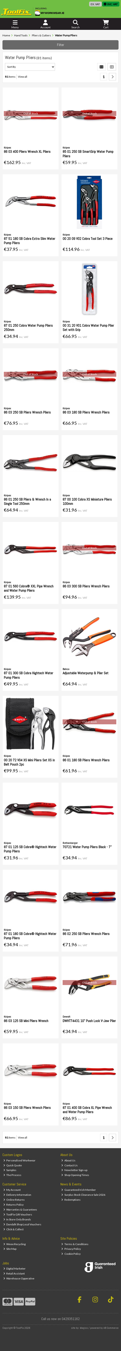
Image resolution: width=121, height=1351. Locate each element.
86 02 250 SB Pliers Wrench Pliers (86, 933)
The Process (12, 1175)
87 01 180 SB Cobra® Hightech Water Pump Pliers (30, 935)
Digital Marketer (14, 1268)
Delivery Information (17, 1194)
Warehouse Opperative (19, 1278)
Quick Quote (12, 1165)
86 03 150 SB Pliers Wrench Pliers (27, 1107)
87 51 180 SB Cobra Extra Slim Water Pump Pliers (29, 240)
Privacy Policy (71, 1248)
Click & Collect (13, 1229)
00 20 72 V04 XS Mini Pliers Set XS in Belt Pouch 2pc (29, 762)
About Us (68, 1160)
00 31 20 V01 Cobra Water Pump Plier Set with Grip (88, 327)
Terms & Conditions (74, 1244)
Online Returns (14, 1199)
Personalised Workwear (19, 1160)
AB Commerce (111, 1328)
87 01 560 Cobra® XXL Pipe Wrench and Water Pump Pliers (28, 588)
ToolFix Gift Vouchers (17, 1214)
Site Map (10, 1248)
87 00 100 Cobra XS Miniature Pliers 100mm (87, 501)
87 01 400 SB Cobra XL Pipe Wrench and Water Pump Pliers (87, 1109)
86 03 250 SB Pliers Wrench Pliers (27, 412)
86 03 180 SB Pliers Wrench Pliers (86, 412)
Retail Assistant (14, 1273)
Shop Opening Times (75, 1175)
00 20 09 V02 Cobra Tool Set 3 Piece (87, 238)
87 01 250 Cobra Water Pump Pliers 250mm (28, 327)
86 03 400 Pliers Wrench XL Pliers (27, 151)
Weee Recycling (14, 1244)
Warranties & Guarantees (20, 1209)
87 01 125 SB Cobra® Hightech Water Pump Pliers (30, 849)
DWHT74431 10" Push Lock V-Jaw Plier (89, 1020)
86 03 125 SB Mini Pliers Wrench (26, 1020)
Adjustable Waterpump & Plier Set (85, 673)
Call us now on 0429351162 (60, 1318)
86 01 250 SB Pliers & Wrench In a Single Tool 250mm (27, 501)
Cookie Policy (71, 1253)
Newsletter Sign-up (74, 1170)
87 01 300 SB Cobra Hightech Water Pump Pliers (28, 675)
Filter (60, 44)
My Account (12, 1189)
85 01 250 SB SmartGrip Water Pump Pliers (88, 153)
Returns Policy (13, 1204)
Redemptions (71, 1199)
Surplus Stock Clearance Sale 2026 (83, 1194)
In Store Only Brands (17, 1219)
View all (22, 76)
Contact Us (69, 1165)
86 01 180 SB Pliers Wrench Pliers (86, 760)
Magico (84, 1328)
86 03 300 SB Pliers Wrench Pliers (86, 586)
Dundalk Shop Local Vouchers (22, 1224)
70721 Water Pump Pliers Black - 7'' (87, 847)
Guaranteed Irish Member (78, 1189)
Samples (10, 1170)
